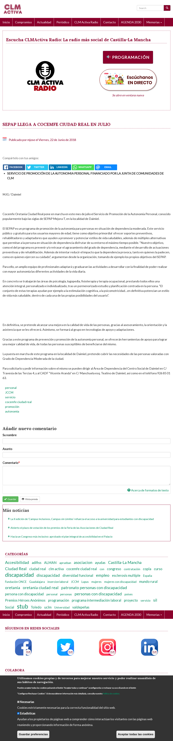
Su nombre (10, 435)
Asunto (7, 449)
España (147, 575)
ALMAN (50, 563)
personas (66, 594)
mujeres (96, 582)
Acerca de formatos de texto (148, 490)
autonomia (12, 411)
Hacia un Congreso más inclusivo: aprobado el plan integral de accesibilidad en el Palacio (61, 536)
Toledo (36, 607)
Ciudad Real (16, 568)
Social (9, 607)
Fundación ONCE (16, 582)
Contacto (109, 22)
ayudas (100, 563)
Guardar (10, 499)
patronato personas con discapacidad (94, 587)
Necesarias (27, 702)
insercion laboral (57, 582)
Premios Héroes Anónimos (25, 600)
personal (11, 388)
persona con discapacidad (24, 594)
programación (58, 600)
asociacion (83, 562)
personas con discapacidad (98, 593)
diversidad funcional (78, 575)
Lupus (85, 582)
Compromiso (23, 22)
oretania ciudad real (40, 587)
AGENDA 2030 (131, 22)
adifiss (36, 563)
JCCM (9, 392)
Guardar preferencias (33, 734)
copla (147, 569)
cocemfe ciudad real (18, 402)
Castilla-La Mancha (125, 562)
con (102, 569)
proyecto (131, 600)
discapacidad (19, 575)
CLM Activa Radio (86, 22)
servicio (10, 397)
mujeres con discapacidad (120, 582)
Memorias (154, 22)
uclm (48, 607)
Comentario (10, 463)
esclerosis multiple (126, 575)
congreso (114, 569)
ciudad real (37, 569)
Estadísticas (27, 713)
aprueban (65, 563)
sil (155, 600)
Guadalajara (37, 582)
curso (158, 569)
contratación (132, 569)
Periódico (62, 22)
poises (129, 594)
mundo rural (148, 581)
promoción (12, 406)
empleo (102, 575)
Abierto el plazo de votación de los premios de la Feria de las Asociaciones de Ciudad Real (61, 527)
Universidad (62, 607)
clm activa (56, 569)
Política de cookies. (111, 693)
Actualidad (44, 22)
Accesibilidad (17, 562)
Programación (131, 57)
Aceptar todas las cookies (135, 734)
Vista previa (30, 499)
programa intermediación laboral (96, 600)
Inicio (6, 22)
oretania (12, 587)
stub (22, 606)
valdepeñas (80, 607)
